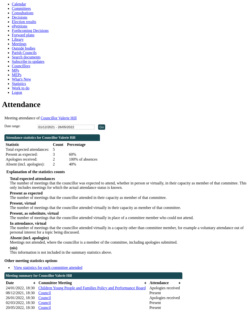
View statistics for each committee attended (48, 267)
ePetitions (19, 26)
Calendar (19, 4)
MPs (15, 70)
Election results (24, 22)
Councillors (21, 66)
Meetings (19, 44)
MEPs (16, 75)
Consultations (22, 13)
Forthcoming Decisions (30, 30)
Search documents (26, 57)
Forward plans (23, 35)
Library (18, 39)
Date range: (12, 126)
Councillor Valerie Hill (59, 118)
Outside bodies (23, 48)
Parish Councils (24, 53)
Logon (17, 92)
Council (44, 293)
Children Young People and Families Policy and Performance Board (92, 288)
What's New (21, 79)
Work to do (21, 88)
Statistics (19, 84)
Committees (21, 8)
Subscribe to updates (28, 61)
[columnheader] (21, 283)
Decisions (19, 17)
